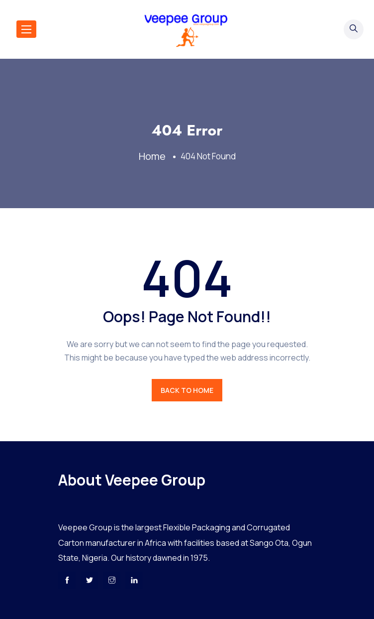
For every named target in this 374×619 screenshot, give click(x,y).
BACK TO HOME (187, 390)
